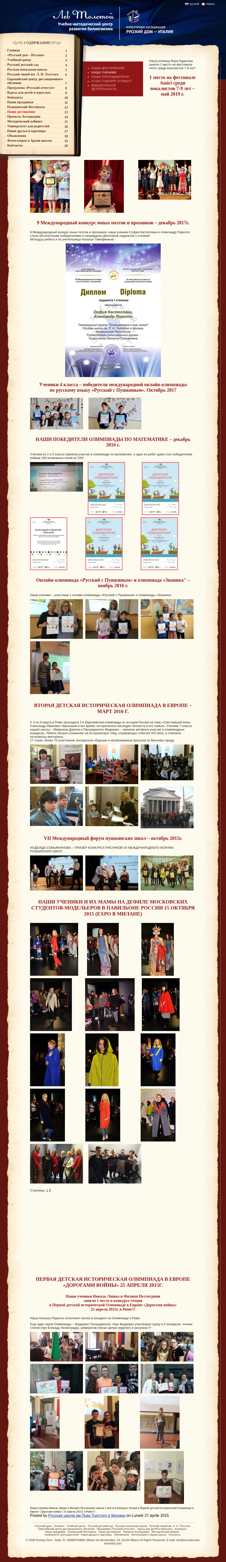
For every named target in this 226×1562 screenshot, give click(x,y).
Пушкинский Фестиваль (82, 1531)
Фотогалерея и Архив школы (149, 1534)
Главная (13, 50)
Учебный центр (76, 1526)
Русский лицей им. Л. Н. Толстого (169, 1526)
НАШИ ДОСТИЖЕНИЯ (107, 68)
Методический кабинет (165, 1531)
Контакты (174, 1534)
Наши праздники (55, 1531)
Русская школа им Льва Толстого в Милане (86, 1515)
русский (194, 3)
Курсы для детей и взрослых (155, 1528)
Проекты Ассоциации (136, 1531)
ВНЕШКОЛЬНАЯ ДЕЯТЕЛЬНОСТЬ (104, 87)
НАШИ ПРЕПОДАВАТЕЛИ (110, 77)
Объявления (121, 1534)
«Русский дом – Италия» (49, 1526)
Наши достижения (110, 1531)
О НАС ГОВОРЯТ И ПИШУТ (111, 81)
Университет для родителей (61, 1534)
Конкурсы (180, 1528)
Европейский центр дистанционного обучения (66, 1528)
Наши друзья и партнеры (96, 1534)
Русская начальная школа (131, 1526)
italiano (210, 3)
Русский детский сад (100, 1526)
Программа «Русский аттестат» (116, 1528)
